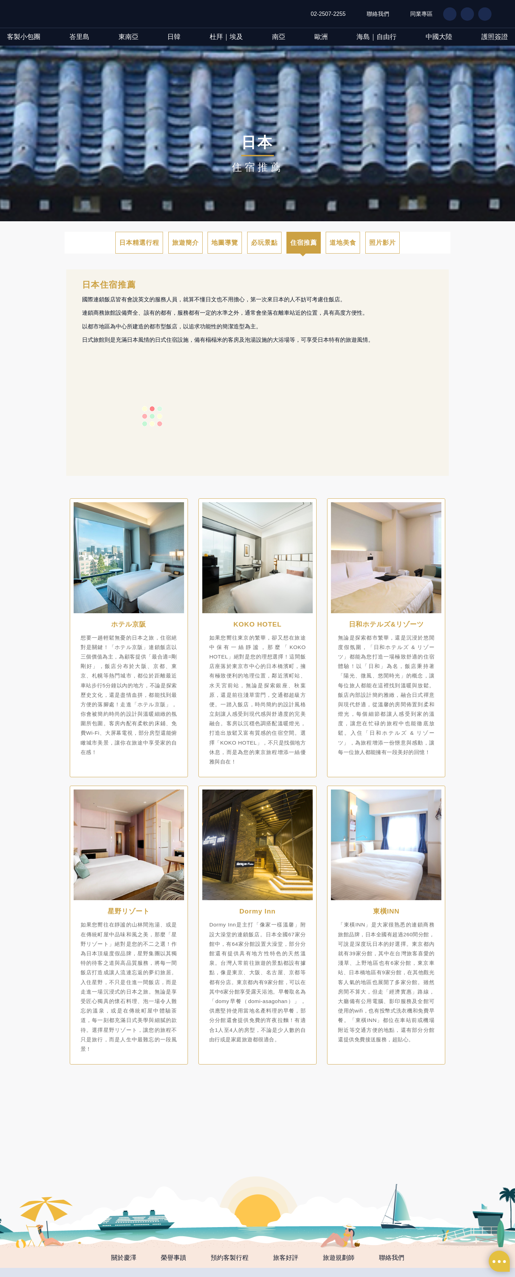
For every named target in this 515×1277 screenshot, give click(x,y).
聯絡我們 (378, 14)
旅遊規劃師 (338, 1257)
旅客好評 (285, 1257)
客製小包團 (23, 36)
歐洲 (321, 36)
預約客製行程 (230, 1257)
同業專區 (421, 14)
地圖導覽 (224, 242)
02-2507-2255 (328, 14)
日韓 (174, 36)
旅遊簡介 (185, 242)
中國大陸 (439, 36)
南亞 (278, 36)
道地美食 (343, 242)
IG (481, 14)
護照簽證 (494, 36)
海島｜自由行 (377, 36)
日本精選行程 (139, 242)
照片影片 (382, 242)
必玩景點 (264, 242)
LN (464, 14)
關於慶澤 (123, 1257)
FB (446, 14)
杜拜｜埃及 (226, 36)
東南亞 (128, 36)
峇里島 (79, 36)
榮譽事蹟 (173, 1257)
